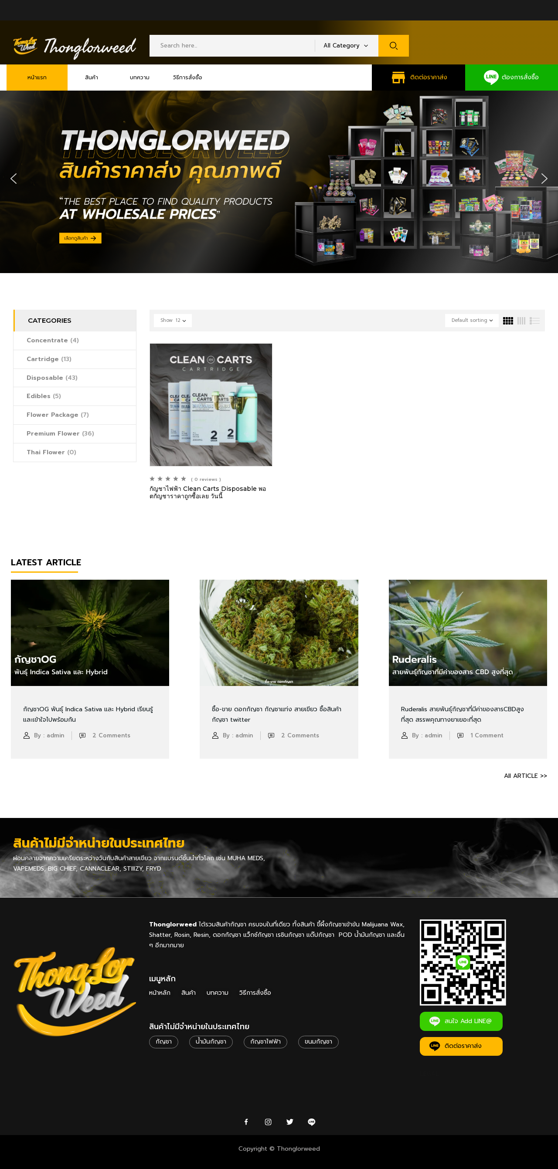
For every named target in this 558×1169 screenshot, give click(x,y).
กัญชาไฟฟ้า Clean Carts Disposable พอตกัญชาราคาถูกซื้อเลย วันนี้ (208, 492)
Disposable (52, 377)
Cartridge (49, 359)
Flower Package (58, 414)
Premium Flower (60, 433)
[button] (13, 179)
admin (55, 735)
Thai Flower (51, 452)
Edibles (44, 396)
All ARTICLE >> (525, 775)
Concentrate (53, 340)
